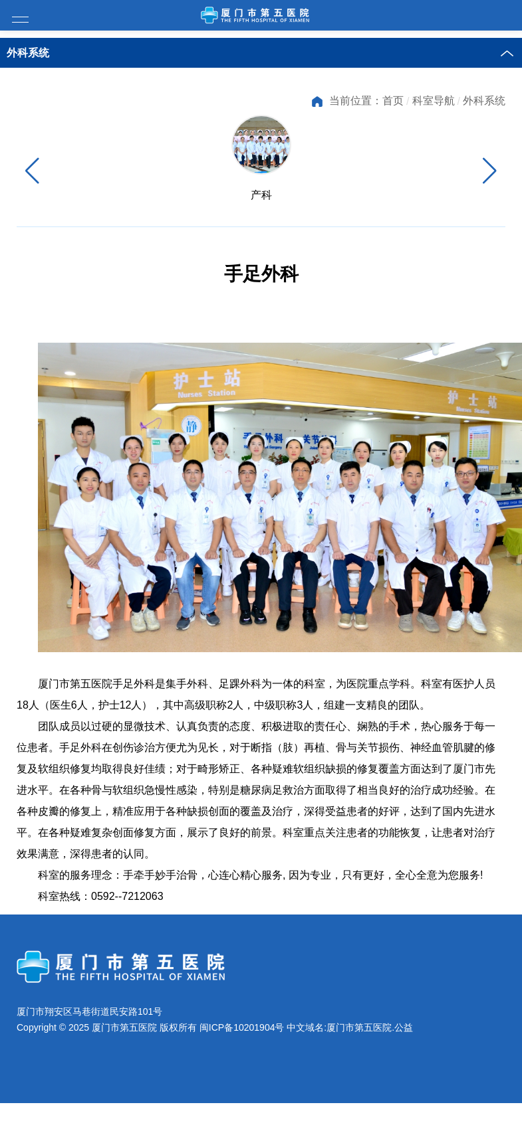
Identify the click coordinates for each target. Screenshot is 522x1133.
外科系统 (484, 100)
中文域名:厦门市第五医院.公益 (350, 1060)
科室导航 (433, 100)
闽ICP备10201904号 (242, 1060)
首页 (393, 100)
